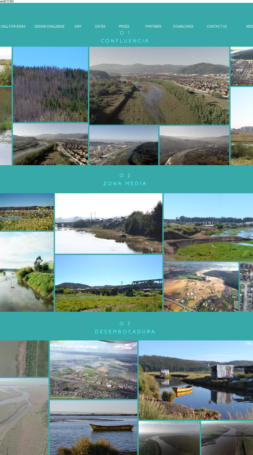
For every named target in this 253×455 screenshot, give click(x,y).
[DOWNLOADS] (183, 26)
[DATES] (100, 26)
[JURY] (78, 26)
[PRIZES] (124, 26)
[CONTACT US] (217, 26)
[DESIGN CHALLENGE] (49, 26)
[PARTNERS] (153, 26)
